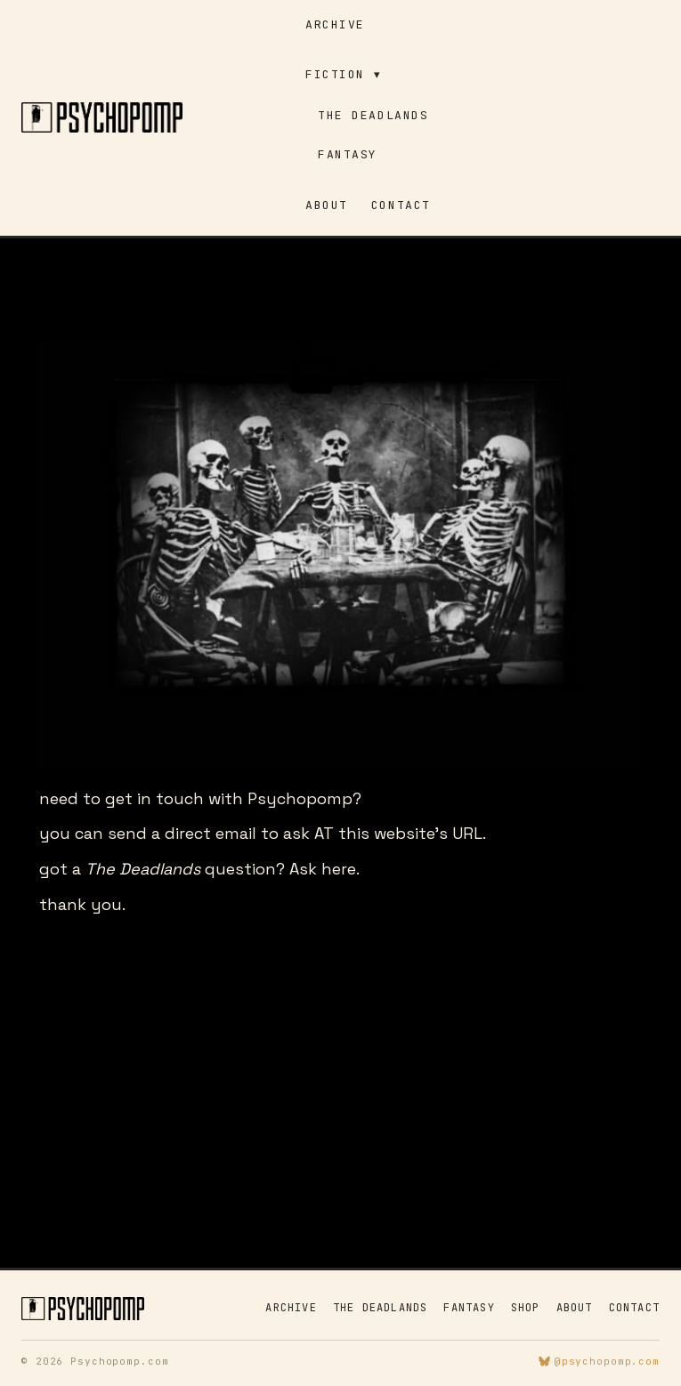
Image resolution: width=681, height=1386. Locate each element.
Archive (335, 24)
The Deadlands (373, 115)
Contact (401, 205)
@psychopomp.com (599, 1361)
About (326, 205)
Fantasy (347, 154)
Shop (525, 1308)
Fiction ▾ (343, 74)
